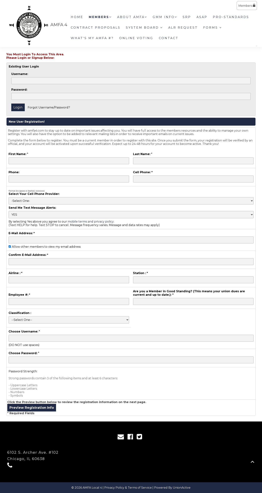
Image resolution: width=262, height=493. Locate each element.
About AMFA (132, 17)
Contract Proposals (95, 27)
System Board (144, 27)
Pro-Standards (231, 17)
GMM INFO (165, 17)
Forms (212, 27)
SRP (187, 17)
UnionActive (181, 487)
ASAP (201, 17)
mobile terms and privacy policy (91, 221)
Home (77, 17)
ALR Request (183, 27)
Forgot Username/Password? (49, 107)
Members (246, 5)
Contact (168, 38)
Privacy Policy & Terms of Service (128, 487)
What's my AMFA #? (92, 38)
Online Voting (136, 38)
